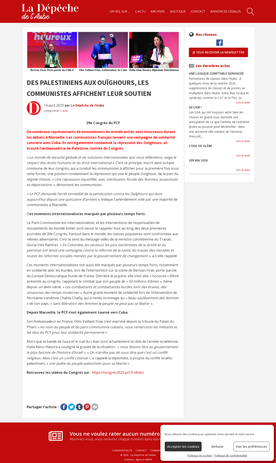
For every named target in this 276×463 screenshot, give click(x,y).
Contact (198, 11)
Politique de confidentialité (230, 455)
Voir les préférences (251, 446)
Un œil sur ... (120, 11)
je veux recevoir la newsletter (218, 52)
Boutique (178, 11)
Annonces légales (225, 11)
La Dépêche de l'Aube (87, 105)
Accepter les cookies (183, 446)
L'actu (140, 11)
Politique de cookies (199, 455)
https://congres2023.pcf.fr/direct (118, 372)
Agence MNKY (144, 459)
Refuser (218, 446)
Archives (158, 11)
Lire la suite (243, 102)
